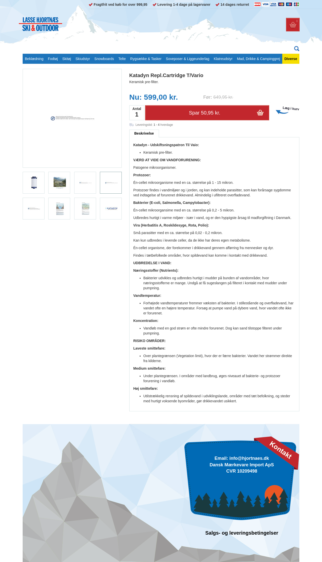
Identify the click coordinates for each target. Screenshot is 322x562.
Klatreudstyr (223, 59)
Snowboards (104, 59)
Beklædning (34, 59)
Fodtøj (53, 59)
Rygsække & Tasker (146, 59)
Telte (122, 59)
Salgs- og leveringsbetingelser (241, 533)
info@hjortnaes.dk (249, 458)
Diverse (291, 59)
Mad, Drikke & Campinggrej (258, 59)
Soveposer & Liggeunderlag (187, 59)
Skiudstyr (82, 59)
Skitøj (66, 59)
